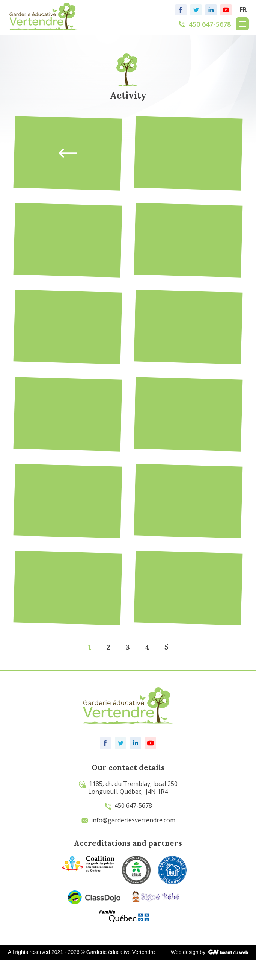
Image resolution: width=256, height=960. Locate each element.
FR (243, 9)
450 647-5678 (128, 805)
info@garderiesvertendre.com (128, 820)
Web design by (188, 952)
